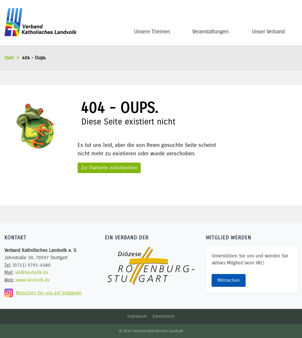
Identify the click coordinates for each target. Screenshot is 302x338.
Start (9, 58)
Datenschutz (164, 316)
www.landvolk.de (32, 280)
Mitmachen (228, 280)
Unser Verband (268, 30)
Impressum (137, 316)
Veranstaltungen (210, 30)
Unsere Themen (152, 30)
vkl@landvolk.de (31, 272)
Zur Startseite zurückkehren (109, 167)
